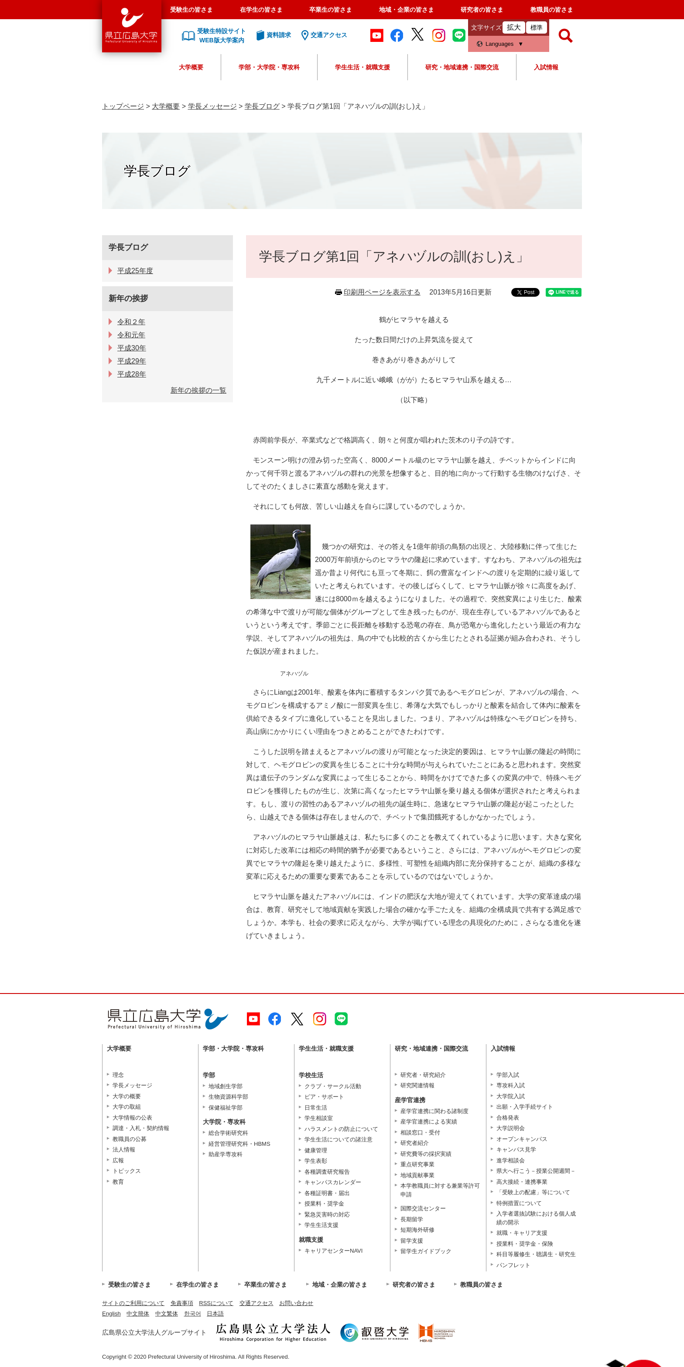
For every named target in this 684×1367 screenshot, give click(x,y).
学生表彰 (315, 1161)
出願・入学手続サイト (524, 1106)
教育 (118, 1182)
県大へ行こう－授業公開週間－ (536, 1171)
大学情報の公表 (132, 1117)
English (111, 1313)
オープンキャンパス (521, 1139)
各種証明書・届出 (327, 1193)
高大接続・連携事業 (521, 1182)
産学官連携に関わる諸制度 (434, 1111)
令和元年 (131, 335)
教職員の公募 (130, 1139)
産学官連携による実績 (428, 1121)
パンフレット (513, 1265)
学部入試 (507, 1075)
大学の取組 (127, 1106)
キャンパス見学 (516, 1149)
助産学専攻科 (226, 1154)
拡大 (514, 27)
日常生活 (315, 1107)
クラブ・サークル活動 (332, 1086)
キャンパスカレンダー (332, 1182)
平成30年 (131, 348)
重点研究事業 (417, 1164)
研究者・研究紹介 (423, 1075)
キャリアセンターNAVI (333, 1250)
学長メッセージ (212, 106)
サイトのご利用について (133, 1303)
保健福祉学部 (226, 1107)
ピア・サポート (324, 1096)
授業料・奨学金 (324, 1203)
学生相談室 (318, 1118)
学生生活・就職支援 (362, 67)
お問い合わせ (296, 1303)
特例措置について (519, 1203)
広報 (118, 1160)
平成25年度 (135, 270)
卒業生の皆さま (330, 9)
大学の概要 (127, 1096)
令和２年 (131, 321)
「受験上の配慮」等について (533, 1192)
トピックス (127, 1171)
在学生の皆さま (261, 9)
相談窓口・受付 (420, 1132)
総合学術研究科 (228, 1133)
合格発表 (507, 1117)
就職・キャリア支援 (521, 1233)
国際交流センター (423, 1208)
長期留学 (411, 1219)
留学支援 (411, 1240)
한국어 (192, 1313)
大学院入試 (510, 1096)
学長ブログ (262, 106)
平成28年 (131, 374)
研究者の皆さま (482, 9)
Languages (499, 44)
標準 (536, 27)
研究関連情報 (417, 1085)
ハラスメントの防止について (341, 1129)
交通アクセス (256, 1303)
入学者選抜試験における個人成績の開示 (536, 1218)
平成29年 (131, 361)
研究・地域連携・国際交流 (462, 67)
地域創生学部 (226, 1086)
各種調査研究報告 (327, 1171)
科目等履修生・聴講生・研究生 (536, 1254)
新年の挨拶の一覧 (198, 390)
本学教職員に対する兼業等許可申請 (440, 1190)
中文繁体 (166, 1313)
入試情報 (546, 67)
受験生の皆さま (191, 9)
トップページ (123, 106)
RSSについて (216, 1303)
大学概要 (191, 67)
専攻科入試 (510, 1085)
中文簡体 (138, 1313)
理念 (118, 1075)
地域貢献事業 (417, 1175)
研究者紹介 (414, 1143)
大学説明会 (510, 1128)
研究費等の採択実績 (425, 1154)
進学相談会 (510, 1160)
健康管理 (315, 1150)
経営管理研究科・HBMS (239, 1144)
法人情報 (124, 1149)
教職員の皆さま (551, 9)
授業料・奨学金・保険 (524, 1243)
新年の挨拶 (128, 298)
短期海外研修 (417, 1230)
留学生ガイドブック (425, 1251)
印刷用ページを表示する (382, 292)
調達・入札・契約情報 (141, 1128)
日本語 (215, 1313)
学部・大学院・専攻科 (269, 67)
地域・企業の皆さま (406, 9)
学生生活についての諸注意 (338, 1139)
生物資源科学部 (228, 1096)
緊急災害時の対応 (327, 1214)
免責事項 (182, 1303)
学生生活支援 (321, 1225)
